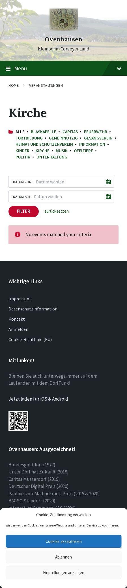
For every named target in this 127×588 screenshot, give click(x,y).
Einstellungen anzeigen (63, 572)
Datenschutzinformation (32, 309)
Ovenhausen (63, 39)
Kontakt (16, 319)
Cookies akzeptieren (64, 541)
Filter (23, 211)
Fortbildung (29, 138)
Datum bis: (21, 196)
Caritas (70, 131)
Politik (23, 157)
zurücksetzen (56, 211)
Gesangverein (98, 138)
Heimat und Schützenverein (44, 144)
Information (92, 144)
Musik (62, 150)
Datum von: (22, 181)
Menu (63, 68)
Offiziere (83, 150)
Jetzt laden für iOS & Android (38, 399)
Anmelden (18, 329)
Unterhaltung (51, 157)
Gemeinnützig (63, 138)
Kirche (42, 150)
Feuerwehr (95, 131)
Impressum (19, 298)
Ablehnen (63, 557)
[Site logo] (63, 29)
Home (13, 85)
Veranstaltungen (46, 85)
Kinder (22, 150)
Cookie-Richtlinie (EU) (30, 339)
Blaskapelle (43, 131)
